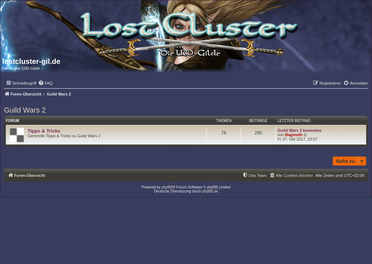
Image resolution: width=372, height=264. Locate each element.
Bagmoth (294, 135)
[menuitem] (45, 83)
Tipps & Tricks (44, 131)
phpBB (167, 187)
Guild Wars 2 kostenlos (300, 130)
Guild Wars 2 (25, 110)
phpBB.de (210, 191)
